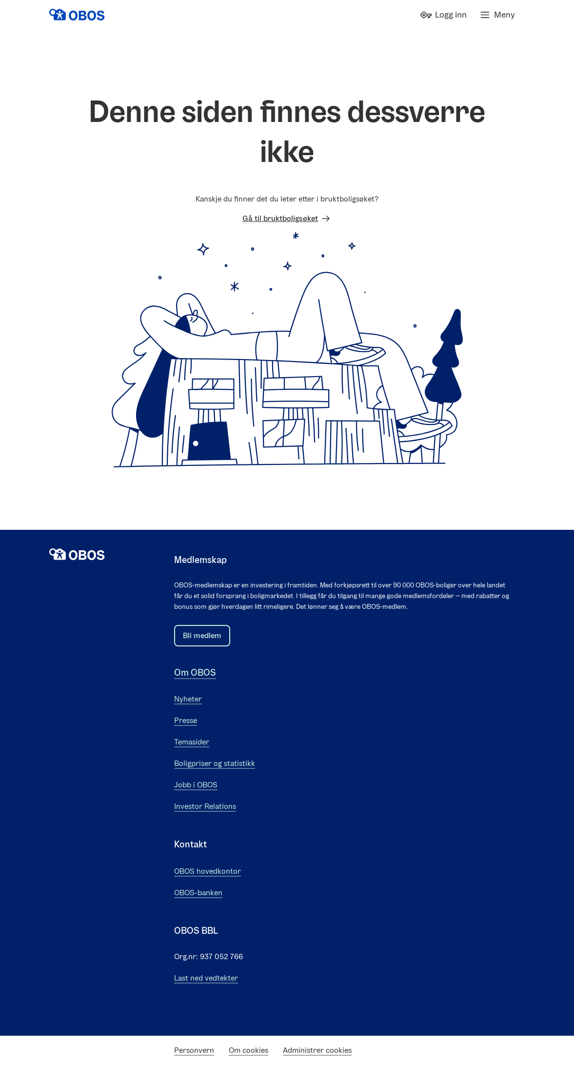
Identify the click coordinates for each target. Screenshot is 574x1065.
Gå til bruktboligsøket (287, 218)
